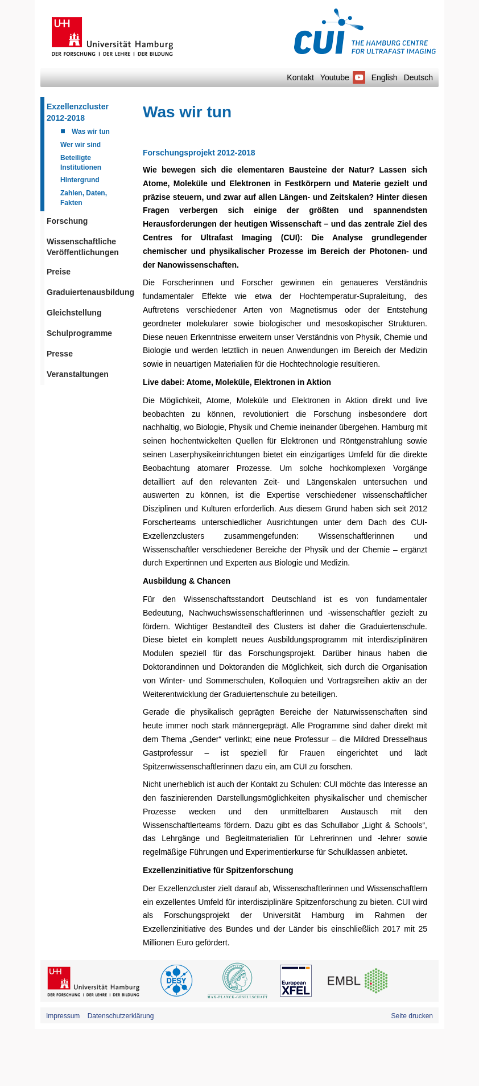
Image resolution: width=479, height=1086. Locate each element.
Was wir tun (91, 132)
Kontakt (300, 77)
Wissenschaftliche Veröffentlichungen (83, 247)
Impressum (63, 1016)
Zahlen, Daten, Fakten (83, 198)
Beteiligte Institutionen (80, 162)
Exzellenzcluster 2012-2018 (78, 112)
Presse (60, 353)
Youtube (342, 77)
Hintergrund (80, 180)
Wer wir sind (80, 145)
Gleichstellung (74, 312)
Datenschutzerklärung (121, 1016)
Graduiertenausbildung (89, 292)
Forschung (67, 221)
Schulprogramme (79, 333)
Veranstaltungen (78, 374)
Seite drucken (412, 1016)
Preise (59, 271)
